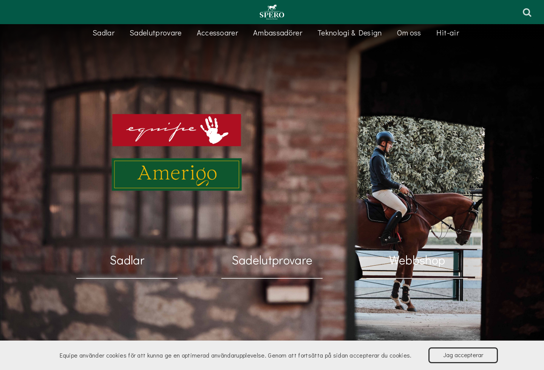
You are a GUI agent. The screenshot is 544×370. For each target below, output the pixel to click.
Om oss (409, 32)
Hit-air (447, 32)
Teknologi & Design (349, 32)
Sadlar (103, 32)
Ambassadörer (277, 32)
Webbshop (417, 259)
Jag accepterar (463, 355)
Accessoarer (217, 32)
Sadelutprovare (155, 32)
